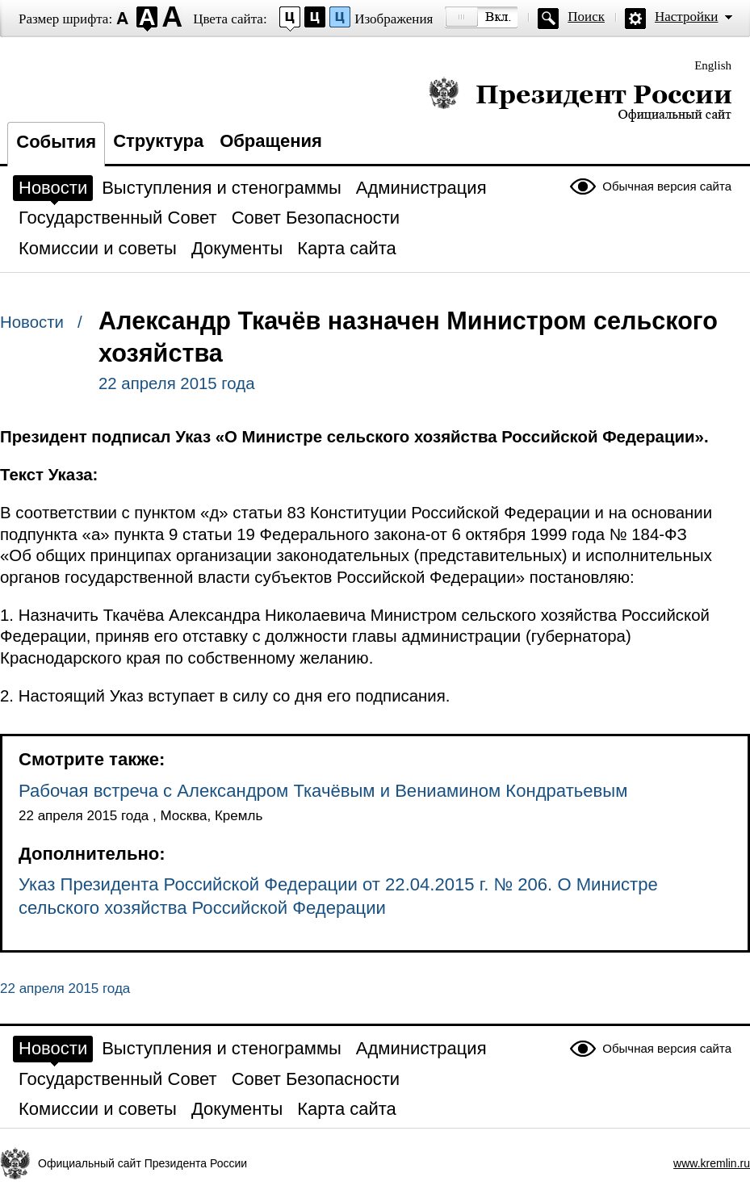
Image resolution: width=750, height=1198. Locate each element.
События (56, 142)
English (712, 65)
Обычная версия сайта (666, 186)
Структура (158, 141)
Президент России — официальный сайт (580, 99)
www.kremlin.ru (711, 1163)
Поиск (586, 16)
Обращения (271, 141)
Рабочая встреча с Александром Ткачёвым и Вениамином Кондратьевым (323, 791)
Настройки (686, 16)
